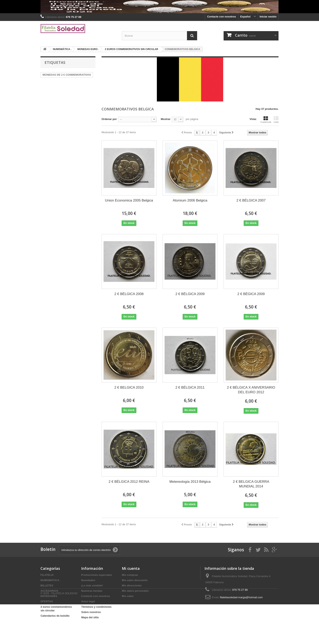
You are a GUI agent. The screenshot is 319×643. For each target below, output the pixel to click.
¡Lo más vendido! (92, 585)
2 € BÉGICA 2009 (251, 294)
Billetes (47, 93)
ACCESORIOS (49, 590)
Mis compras (130, 575)
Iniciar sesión (268, 16)
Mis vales (128, 596)
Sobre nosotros (91, 612)
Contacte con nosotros (221, 16)
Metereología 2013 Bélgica (190, 482)
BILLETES (46, 585)
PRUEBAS (59, 86)
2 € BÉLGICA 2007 (251, 200)
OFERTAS (46, 601)
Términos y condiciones (96, 606)
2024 (74, 86)
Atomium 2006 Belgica (190, 200)
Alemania (80, 80)
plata (46, 86)
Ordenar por (109, 119)
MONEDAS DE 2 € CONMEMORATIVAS (67, 74)
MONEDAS (49, 80)
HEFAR (65, 80)
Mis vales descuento (134, 580)
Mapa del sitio (90, 617)
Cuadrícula (265, 119)
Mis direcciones (132, 585)
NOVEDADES (48, 596)
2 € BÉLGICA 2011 (190, 387)
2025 (59, 93)
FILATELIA (47, 575)
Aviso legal (88, 601)
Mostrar (165, 119)
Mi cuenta (131, 568)
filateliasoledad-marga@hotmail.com (241, 597)
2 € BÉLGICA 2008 (129, 294)
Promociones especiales (96, 575)
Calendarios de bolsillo (54, 615)
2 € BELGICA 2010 (129, 387)
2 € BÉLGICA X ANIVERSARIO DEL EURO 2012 (251, 390)
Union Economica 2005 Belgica (129, 200)
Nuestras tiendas (92, 590)
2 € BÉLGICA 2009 (190, 294)
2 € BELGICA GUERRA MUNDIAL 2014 (251, 484)
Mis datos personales (135, 590)
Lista (276, 119)
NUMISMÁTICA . (50, 580)
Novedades (88, 580)
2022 (84, 86)
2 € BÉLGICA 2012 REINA (129, 482)
